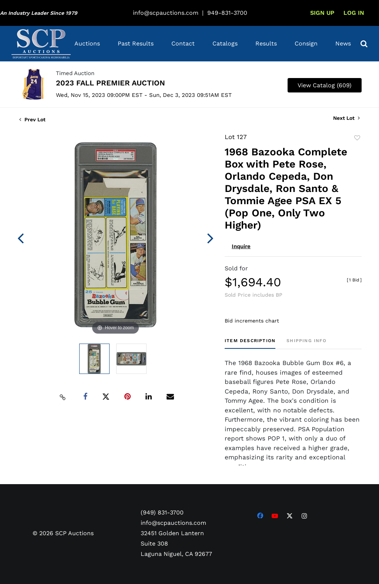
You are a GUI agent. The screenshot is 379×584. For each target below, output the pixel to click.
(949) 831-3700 (162, 512)
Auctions (87, 43)
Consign (306, 43)
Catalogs (225, 43)
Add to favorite (357, 138)
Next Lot (346, 118)
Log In (353, 12)
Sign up (322, 12)
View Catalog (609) (325, 85)
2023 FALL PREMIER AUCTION (110, 82)
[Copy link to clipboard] (62, 396)
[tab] (250, 343)
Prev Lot (32, 119)
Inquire (241, 246)
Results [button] (266, 43)
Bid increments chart (252, 321)
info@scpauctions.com (165, 12)
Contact (183, 43)
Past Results (136, 43)
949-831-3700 (227, 12)
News (343, 43)
